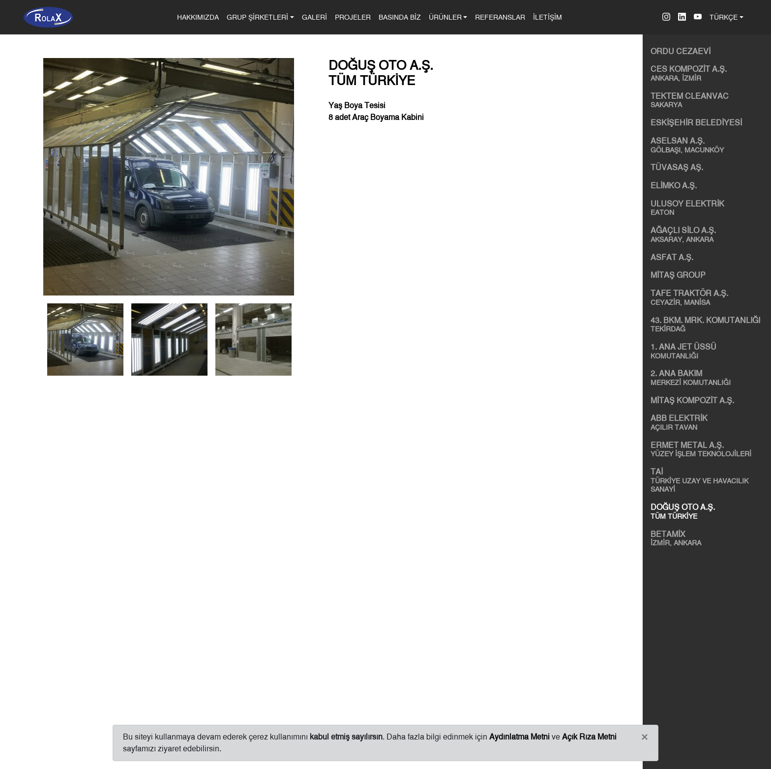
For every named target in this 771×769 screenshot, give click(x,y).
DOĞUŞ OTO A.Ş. (709, 511)
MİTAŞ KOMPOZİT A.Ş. (692, 400)
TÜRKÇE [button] (724, 17)
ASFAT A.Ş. (672, 257)
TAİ (709, 480)
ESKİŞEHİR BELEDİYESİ (696, 122)
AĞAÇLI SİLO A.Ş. (709, 234)
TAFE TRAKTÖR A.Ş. (709, 297)
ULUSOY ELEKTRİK (709, 208)
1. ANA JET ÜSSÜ (709, 351)
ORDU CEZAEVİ (681, 51)
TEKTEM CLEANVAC (709, 100)
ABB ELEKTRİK (709, 422)
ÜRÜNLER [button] (445, 17)
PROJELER (353, 17)
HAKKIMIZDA (200, 16)
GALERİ (314, 17)
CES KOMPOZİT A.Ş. (709, 73)
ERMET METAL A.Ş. (709, 449)
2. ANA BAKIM (709, 377)
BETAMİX (709, 538)
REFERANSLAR (500, 17)
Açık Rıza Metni (589, 736)
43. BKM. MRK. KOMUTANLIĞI (709, 324)
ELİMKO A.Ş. (674, 185)
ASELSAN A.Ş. (709, 145)
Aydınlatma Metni (519, 736)
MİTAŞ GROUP (678, 275)
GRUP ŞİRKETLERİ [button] (257, 17)
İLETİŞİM (547, 17)
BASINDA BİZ (400, 17)
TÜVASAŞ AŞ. (677, 167)
